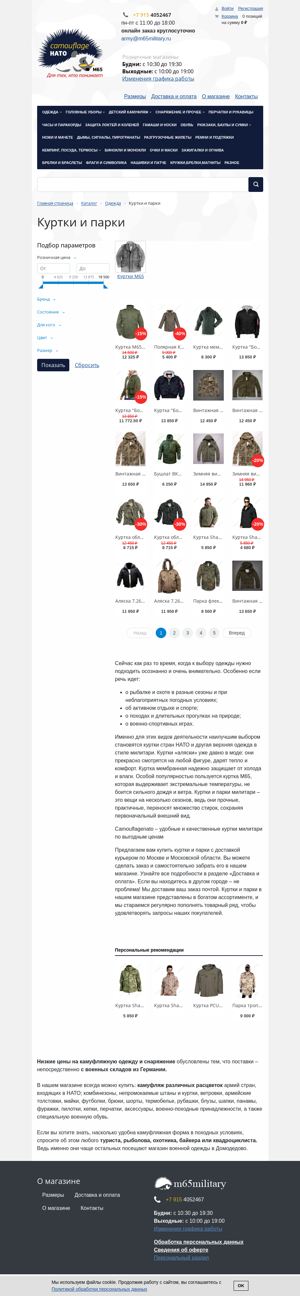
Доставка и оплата (173, 96)
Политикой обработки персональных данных (99, 1289)
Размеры (135, 96)
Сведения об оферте (181, 1250)
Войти (227, 8)
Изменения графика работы (158, 78)
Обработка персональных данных (199, 1242)
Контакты (246, 96)
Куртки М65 (130, 276)
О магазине (216, 96)
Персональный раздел (181, 1258)
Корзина (229, 16)
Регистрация (250, 8)
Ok (241, 1285)
